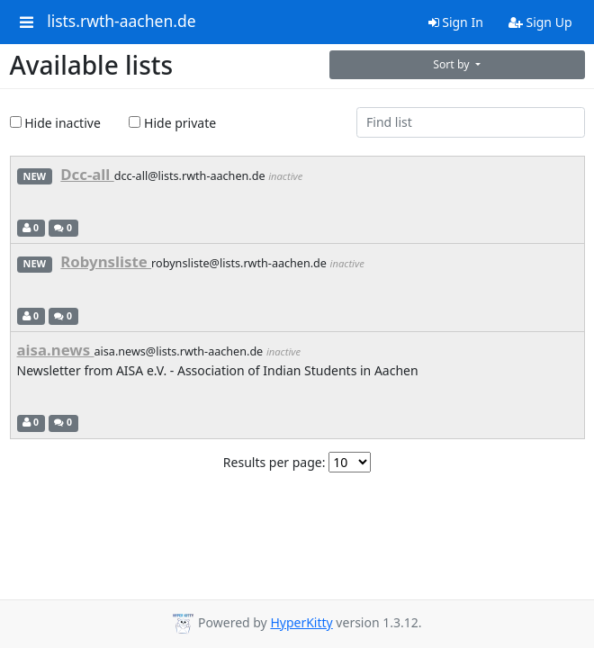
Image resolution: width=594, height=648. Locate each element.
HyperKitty (301, 622)
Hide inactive (55, 122)
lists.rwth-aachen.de (121, 21)
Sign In (455, 22)
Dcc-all (86, 174)
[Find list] (470, 122)
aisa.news (55, 349)
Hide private (172, 122)
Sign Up (540, 22)
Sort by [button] (452, 64)
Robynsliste (105, 261)
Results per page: (274, 462)
